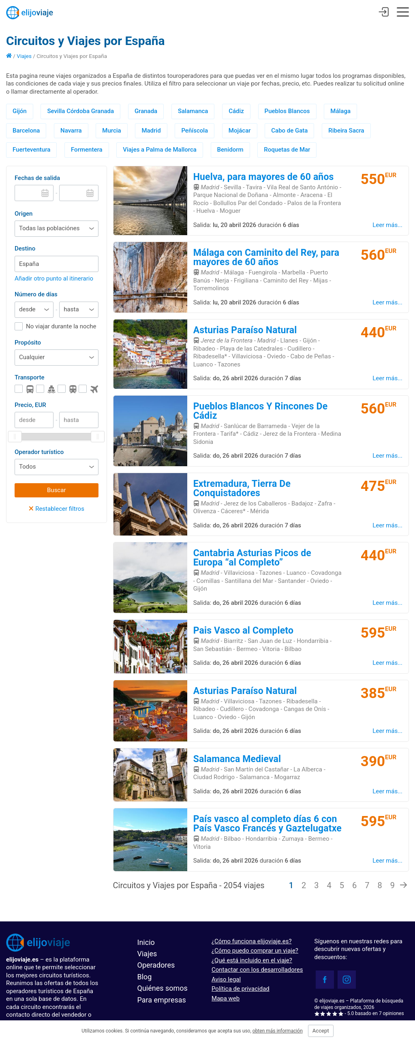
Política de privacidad (241, 988)
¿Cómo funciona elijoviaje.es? (251, 941)
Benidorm (230, 149)
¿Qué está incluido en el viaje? (252, 960)
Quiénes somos (162, 988)
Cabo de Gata (289, 130)
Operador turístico (39, 452)
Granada (146, 111)
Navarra (70, 130)
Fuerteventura (31, 149)
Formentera (87, 149)
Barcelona (26, 130)
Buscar (56, 490)
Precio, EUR (30, 405)
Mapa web (226, 998)
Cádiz (236, 111)
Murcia (111, 130)
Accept (320, 1031)
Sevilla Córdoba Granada (80, 111)
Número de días (36, 294)
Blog (144, 976)
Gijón (20, 111)
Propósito (28, 342)
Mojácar (240, 130)
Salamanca (193, 111)
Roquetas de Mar (287, 149)
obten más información (277, 1031)
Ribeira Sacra (346, 130)
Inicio (146, 942)
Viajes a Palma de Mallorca (160, 149)
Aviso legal (226, 979)
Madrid (150, 130)
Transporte (29, 377)
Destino (25, 248)
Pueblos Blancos (287, 111)
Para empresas (161, 1000)
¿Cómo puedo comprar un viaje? (255, 950)
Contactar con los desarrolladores (257, 969)
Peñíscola (194, 130)
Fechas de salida (37, 178)
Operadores (156, 965)
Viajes (24, 56)
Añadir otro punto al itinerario (54, 278)
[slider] (15, 436)
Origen (23, 213)
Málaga (340, 111)
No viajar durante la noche (61, 326)
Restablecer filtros (56, 508)
